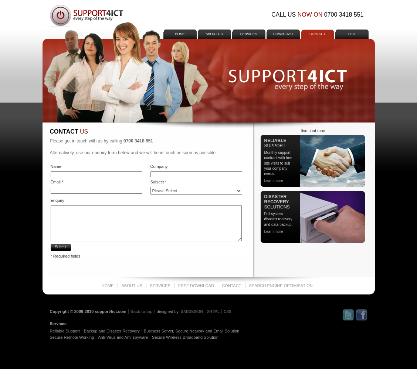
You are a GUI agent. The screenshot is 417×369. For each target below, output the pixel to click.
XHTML (213, 312)
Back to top (141, 311)
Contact (317, 34)
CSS (227, 312)
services (248, 34)
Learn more (273, 181)
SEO (351, 34)
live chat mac (313, 130)
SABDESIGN (192, 312)
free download (196, 285)
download (283, 34)
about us (214, 34)
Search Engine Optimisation (281, 285)
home (180, 34)
